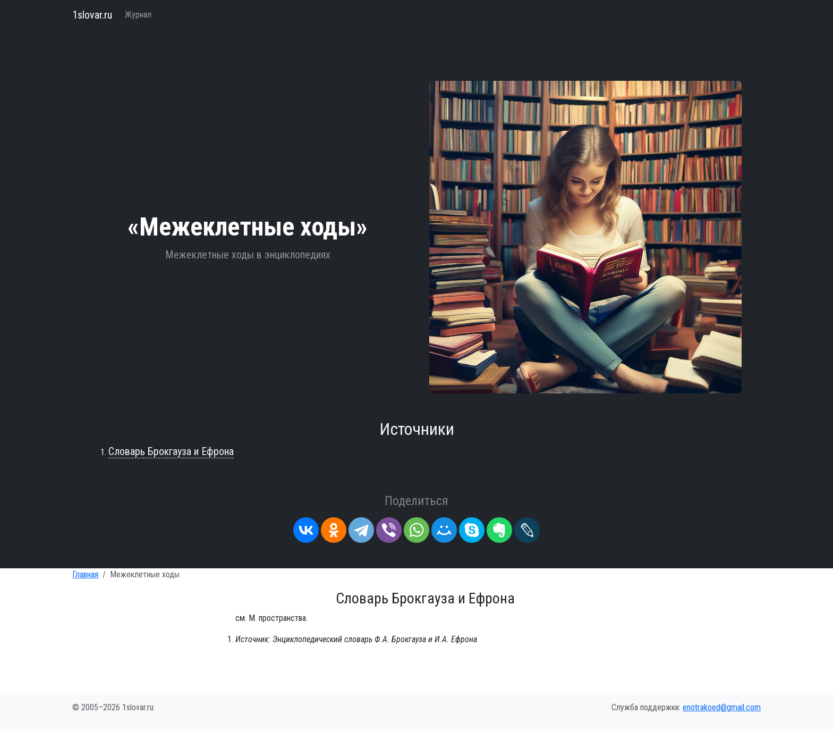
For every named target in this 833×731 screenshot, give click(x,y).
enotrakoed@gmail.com (722, 707)
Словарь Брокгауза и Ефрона (171, 451)
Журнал (138, 15)
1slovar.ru (92, 15)
